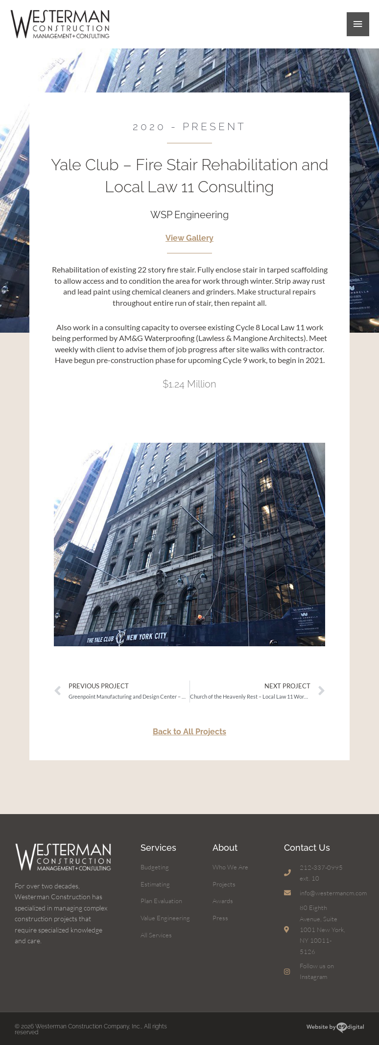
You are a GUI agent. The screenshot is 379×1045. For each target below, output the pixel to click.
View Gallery (189, 236)
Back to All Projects (189, 729)
